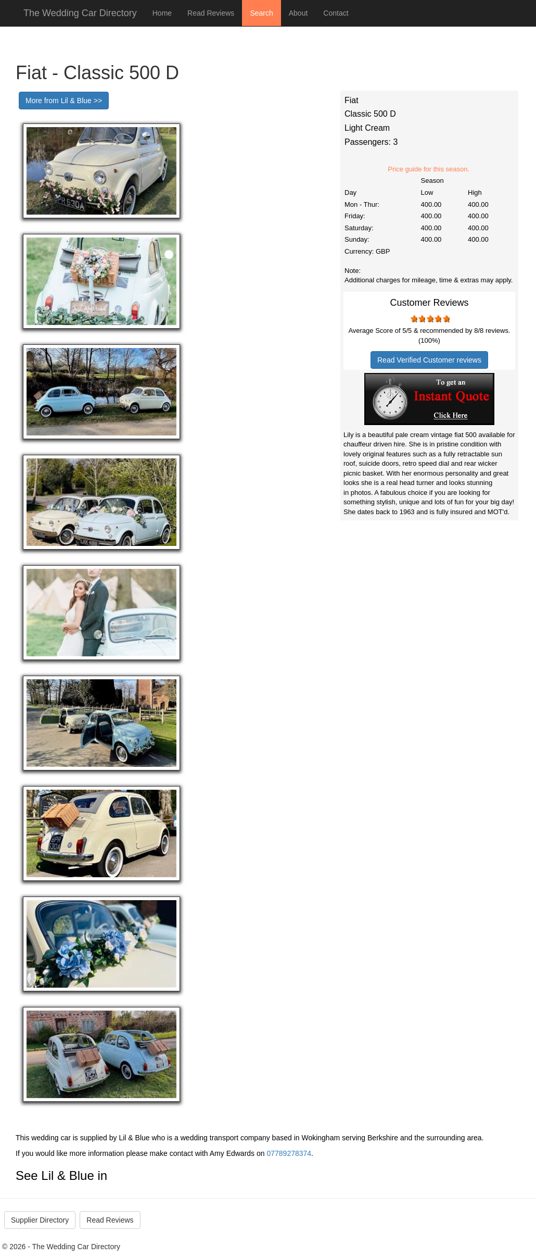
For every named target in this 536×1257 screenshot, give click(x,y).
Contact (335, 13)
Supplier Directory (40, 1220)
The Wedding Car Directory (80, 13)
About (298, 13)
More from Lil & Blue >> (63, 100)
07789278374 (288, 1153)
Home (162, 13)
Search (261, 13)
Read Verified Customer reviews (429, 360)
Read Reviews (210, 13)
